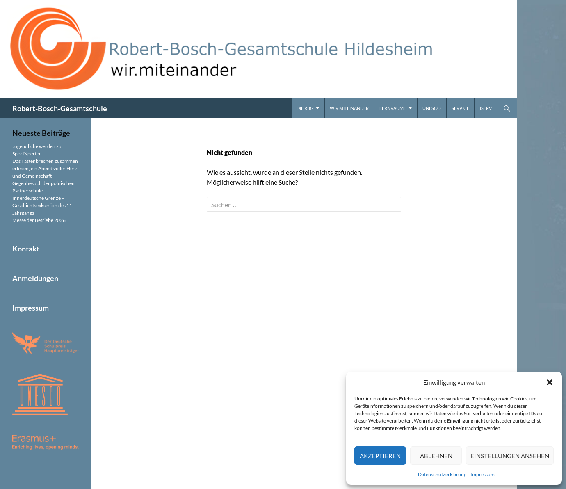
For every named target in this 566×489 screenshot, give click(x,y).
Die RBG (305, 108)
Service (460, 108)
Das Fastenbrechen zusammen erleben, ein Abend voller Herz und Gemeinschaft (45, 168)
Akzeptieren (380, 455)
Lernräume (392, 108)
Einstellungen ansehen (509, 455)
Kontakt (25, 248)
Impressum (482, 474)
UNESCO (431, 108)
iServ (486, 108)
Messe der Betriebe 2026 (39, 220)
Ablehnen (436, 455)
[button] (549, 382)
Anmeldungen (35, 278)
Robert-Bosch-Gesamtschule (59, 108)
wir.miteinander (349, 108)
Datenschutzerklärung (442, 474)
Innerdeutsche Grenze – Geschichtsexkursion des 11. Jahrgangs (42, 205)
